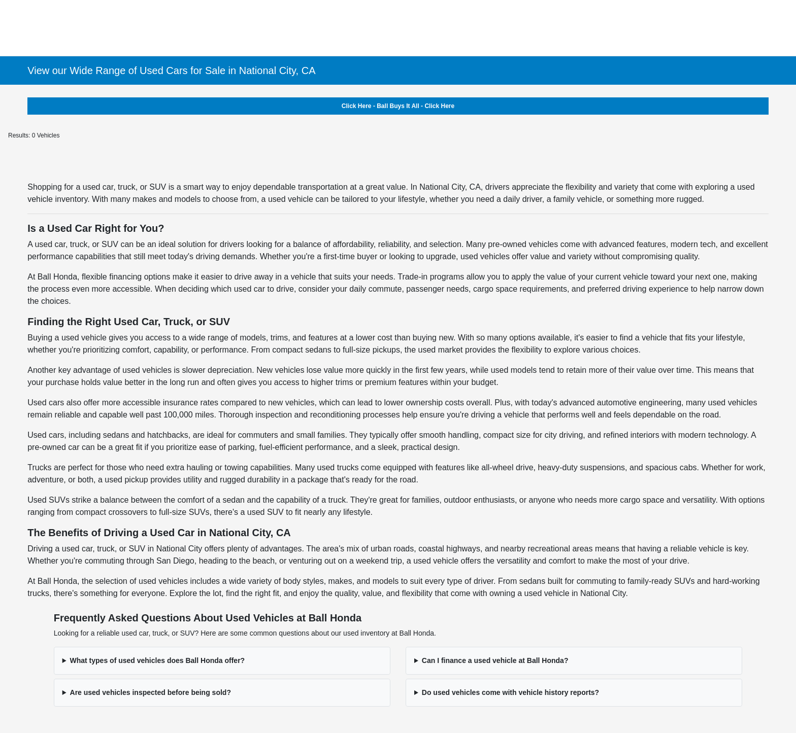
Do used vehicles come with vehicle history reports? (510, 692)
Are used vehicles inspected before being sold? (150, 692)
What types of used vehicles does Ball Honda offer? (157, 660)
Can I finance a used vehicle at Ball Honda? (495, 660)
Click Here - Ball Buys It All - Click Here (398, 106)
